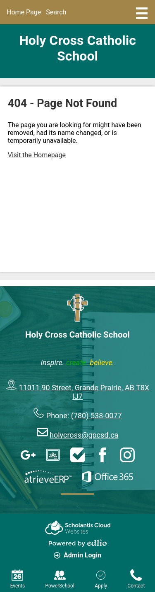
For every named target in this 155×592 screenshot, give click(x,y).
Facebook (102, 454)
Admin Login (77, 555)
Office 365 (107, 476)
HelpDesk (77, 454)
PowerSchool (59, 579)
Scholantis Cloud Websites (78, 527)
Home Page (24, 12)
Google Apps (28, 454)
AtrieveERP (48, 476)
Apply (101, 579)
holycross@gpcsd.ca (84, 435)
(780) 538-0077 (96, 415)
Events (17, 579)
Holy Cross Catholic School (77, 48)
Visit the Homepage (37, 155)
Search (56, 12)
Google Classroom (53, 454)
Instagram (127, 454)
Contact (136, 579)
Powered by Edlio (78, 543)
